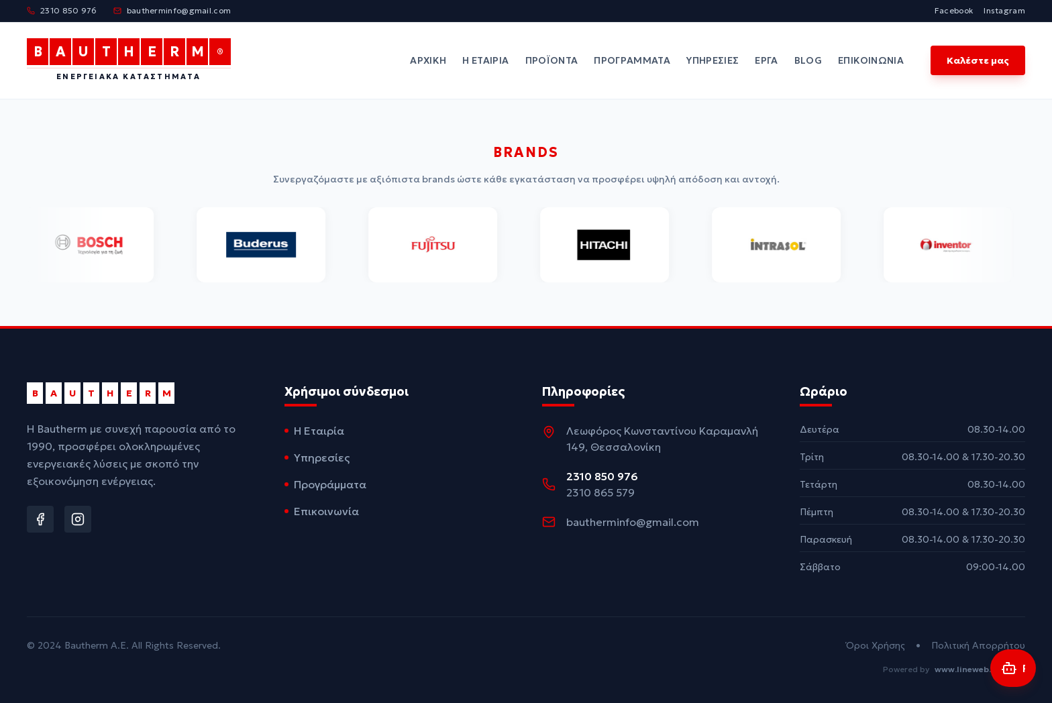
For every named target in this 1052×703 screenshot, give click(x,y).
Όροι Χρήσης (875, 645)
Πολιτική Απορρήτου (978, 645)
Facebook (954, 10)
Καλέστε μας (978, 60)
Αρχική (428, 60)
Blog (808, 60)
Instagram (1004, 10)
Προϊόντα (551, 60)
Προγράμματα (632, 60)
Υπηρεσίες (712, 60)
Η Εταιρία (485, 60)
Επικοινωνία (871, 60)
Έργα (766, 60)
